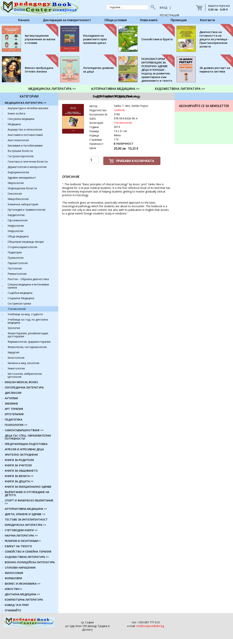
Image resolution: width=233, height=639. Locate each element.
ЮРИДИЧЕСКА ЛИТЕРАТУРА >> (25, 525)
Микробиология (18, 199)
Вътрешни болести (20, 151)
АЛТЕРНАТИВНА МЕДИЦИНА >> (115, 89)
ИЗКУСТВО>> (13, 589)
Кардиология (16, 215)
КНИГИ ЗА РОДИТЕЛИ (19, 460)
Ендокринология (18, 172)
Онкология (15, 193)
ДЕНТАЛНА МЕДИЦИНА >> (116, 96)
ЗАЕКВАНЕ (11, 403)
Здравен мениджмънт (22, 177)
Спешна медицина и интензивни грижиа (28, 286)
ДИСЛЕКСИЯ (13, 393)
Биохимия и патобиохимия (25, 145)
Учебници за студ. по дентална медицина (28, 321)
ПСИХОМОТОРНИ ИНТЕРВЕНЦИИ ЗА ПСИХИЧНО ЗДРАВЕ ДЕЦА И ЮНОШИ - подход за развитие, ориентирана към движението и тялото (156, 69)
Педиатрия (15, 252)
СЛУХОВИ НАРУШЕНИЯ (20, 567)
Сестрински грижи (19, 303)
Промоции (179, 20)
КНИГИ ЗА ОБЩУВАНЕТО (21, 470)
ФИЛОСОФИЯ (14, 573)
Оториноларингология (22, 247)
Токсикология (17, 309)
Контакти (207, 20)
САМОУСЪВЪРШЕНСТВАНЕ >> (24, 430)
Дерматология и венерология (27, 167)
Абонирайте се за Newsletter (204, 106)
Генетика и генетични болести (28, 161)
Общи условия (115, 20)
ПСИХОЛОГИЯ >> (16, 425)
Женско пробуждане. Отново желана (39, 69)
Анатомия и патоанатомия (25, 135)
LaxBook (119, 110)
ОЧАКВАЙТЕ (13, 610)
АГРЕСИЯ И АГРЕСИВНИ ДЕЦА (24, 449)
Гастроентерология (21, 156)
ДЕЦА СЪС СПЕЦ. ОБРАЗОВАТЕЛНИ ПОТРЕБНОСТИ (28, 437)
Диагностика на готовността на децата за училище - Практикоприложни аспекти (214, 39)
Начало (24, 20)
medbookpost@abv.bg (150, 626)
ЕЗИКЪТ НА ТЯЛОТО (18, 546)
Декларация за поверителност (67, 20)
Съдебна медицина (20, 293)
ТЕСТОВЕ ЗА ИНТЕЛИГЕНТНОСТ (26, 519)
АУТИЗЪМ (11, 398)
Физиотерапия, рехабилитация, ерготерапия (28, 334)
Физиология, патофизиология (27, 347)
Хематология (16, 368)
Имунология (16, 183)
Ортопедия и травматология (26, 209)
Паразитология (18, 263)
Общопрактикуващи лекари (26, 241)
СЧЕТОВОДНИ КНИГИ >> (21, 530)
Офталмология (17, 220)
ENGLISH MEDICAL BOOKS (21, 382)
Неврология (15, 231)
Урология (14, 328)
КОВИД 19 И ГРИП (17, 605)
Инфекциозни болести (22, 188)
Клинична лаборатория (23, 204)
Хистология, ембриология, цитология (25, 375)
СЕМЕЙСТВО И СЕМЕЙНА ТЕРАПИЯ (28, 551)
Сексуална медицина (21, 119)
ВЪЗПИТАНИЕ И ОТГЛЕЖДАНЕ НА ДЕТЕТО (27, 493)
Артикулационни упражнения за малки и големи (40, 39)
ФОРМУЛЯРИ (13, 578)
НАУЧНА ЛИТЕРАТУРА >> (21, 535)
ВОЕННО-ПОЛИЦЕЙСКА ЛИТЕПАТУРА (30, 562)
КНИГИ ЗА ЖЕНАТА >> (19, 476)
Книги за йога (16, 113)
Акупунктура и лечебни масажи (28, 108)
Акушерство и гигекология (25, 129)
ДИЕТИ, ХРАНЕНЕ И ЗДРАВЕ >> (25, 514)
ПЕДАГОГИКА (13, 419)
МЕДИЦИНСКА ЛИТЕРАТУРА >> (52, 89)
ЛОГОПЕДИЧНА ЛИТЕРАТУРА (24, 387)
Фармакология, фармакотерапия (29, 341)
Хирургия (13, 352)
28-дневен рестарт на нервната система (214, 69)
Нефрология (16, 225)
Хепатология (16, 357)
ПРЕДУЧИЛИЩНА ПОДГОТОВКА (26, 444)
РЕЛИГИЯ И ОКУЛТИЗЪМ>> (23, 541)
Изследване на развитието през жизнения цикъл (95, 39)
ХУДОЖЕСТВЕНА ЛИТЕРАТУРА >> (180, 89)
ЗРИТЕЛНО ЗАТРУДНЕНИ (21, 454)
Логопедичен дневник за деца (98, 69)
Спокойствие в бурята (157, 39)
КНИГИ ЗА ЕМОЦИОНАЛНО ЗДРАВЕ (28, 486)
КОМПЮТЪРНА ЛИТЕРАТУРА (24, 599)
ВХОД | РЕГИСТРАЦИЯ (169, 8)
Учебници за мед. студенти (25, 314)
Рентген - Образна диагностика (28, 279)
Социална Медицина (21, 298)
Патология (15, 268)
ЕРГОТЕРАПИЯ (14, 414)
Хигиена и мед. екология (23, 363)
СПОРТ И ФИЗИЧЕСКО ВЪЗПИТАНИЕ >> (29, 502)
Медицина (14, 124)
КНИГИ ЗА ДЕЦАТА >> (19, 481)
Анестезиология (18, 140)
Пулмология (15, 257)
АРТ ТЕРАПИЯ (14, 409)
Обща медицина (18, 236)
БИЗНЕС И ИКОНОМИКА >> (22, 583)
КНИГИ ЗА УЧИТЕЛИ (18, 465)
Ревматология (17, 274)
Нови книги (148, 20)
